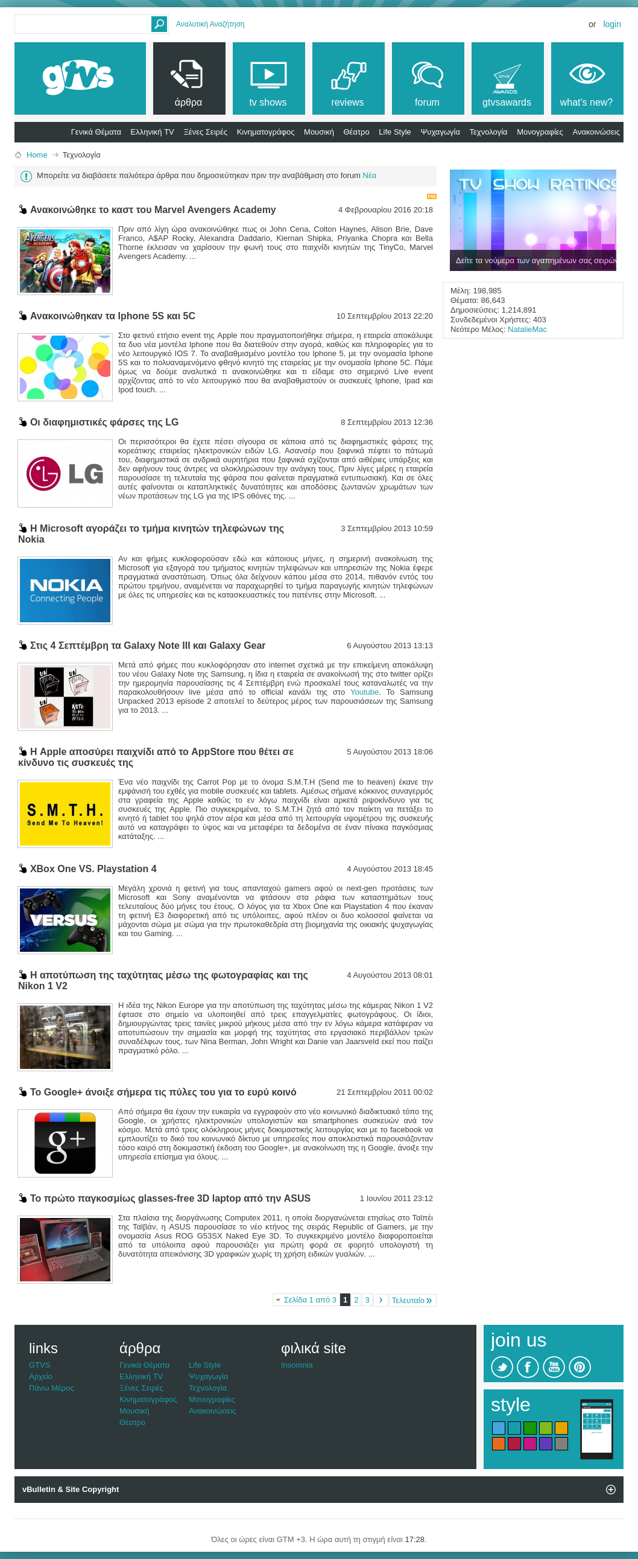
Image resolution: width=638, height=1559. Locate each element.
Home (37, 154)
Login (612, 24)
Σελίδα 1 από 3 (310, 1299)
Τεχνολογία (489, 131)
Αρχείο (40, 1376)
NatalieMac (527, 329)
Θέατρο (357, 131)
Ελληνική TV (152, 131)
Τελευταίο (413, 1300)
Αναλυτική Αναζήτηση (210, 24)
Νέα (370, 175)
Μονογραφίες (540, 131)
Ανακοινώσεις (596, 131)
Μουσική (319, 131)
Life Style (395, 131)
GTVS (39, 1364)
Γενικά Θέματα (96, 131)
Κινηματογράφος (266, 131)
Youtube (364, 692)
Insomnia (297, 1364)
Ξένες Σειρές (205, 131)
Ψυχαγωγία (440, 131)
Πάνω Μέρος (51, 1387)
